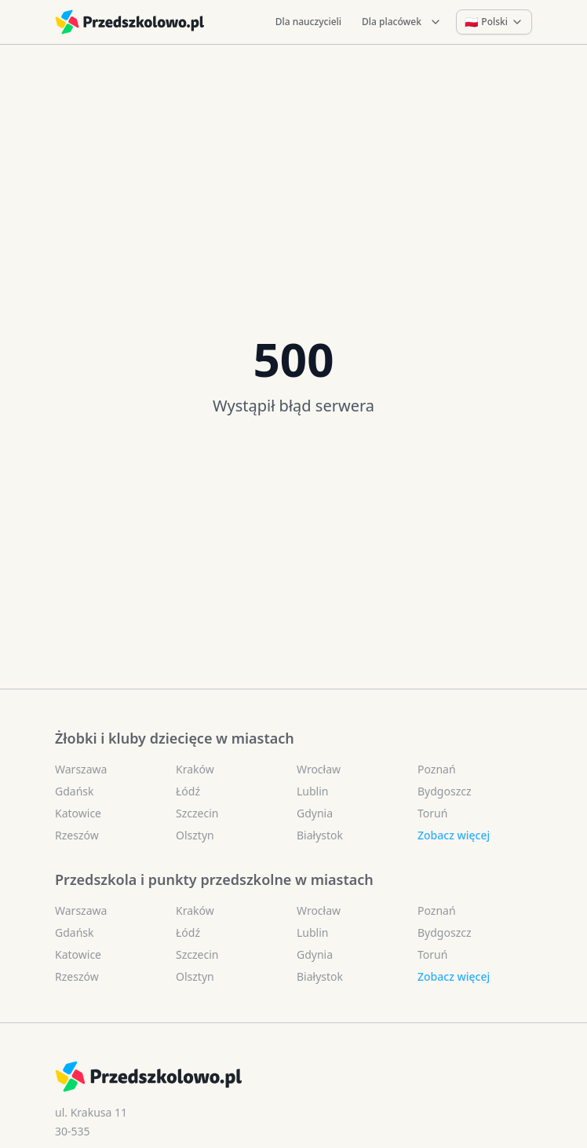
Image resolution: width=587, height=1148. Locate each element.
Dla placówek (402, 21)
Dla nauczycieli (308, 21)
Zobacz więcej (453, 835)
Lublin (312, 791)
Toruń (432, 813)
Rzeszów (77, 835)
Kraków (195, 769)
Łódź (188, 791)
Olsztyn (195, 835)
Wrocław (319, 769)
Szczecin (197, 813)
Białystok (320, 835)
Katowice (78, 813)
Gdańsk (74, 791)
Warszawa (81, 769)
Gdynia (315, 813)
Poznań (436, 769)
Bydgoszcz (444, 791)
